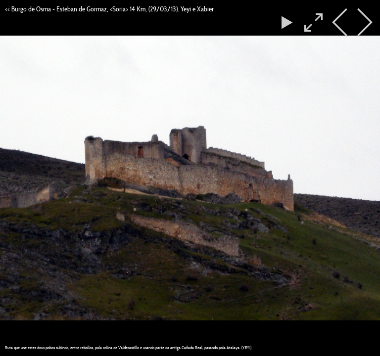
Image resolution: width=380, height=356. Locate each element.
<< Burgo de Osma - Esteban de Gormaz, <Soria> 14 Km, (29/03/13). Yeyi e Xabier (109, 8)
